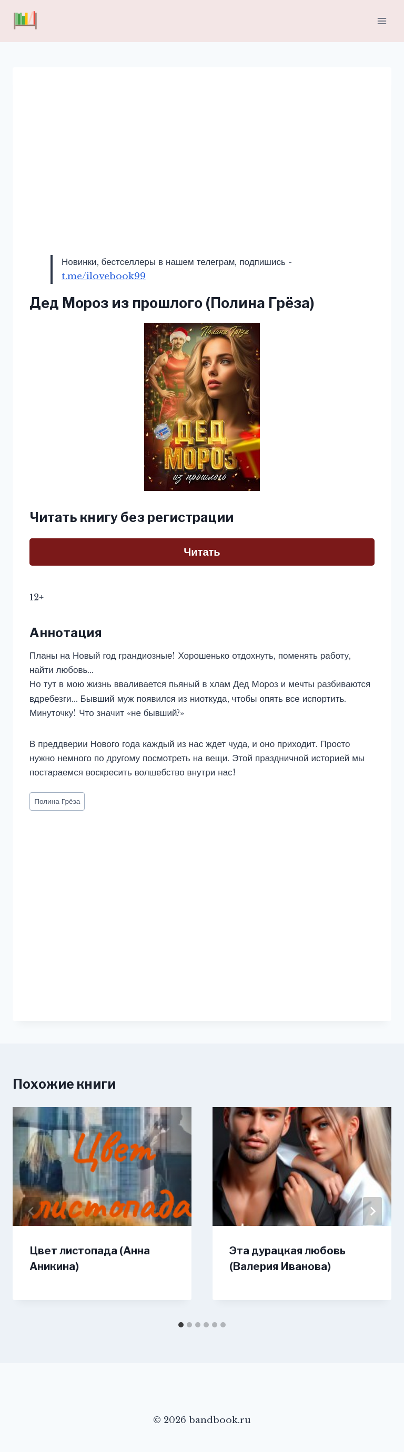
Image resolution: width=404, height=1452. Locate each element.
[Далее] (372, 1211)
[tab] (181, 1324)
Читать (202, 552)
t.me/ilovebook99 (104, 276)
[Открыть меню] (381, 21)
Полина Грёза (57, 801)
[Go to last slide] (31, 1211)
